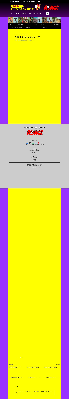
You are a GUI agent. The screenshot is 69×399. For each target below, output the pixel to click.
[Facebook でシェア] (15, 357)
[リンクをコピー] (42, 143)
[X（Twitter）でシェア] (17, 357)
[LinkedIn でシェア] (20, 357)
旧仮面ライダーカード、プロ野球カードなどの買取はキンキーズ (25, 1)
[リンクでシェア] (23, 357)
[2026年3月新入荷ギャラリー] (17, 371)
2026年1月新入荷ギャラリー (34, 377)
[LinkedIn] (36, 143)
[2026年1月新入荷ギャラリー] (34, 371)
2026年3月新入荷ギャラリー (16, 377)
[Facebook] (27, 143)
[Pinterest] (38, 143)
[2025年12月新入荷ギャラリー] (52, 371)
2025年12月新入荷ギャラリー (51, 377)
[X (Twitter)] (30, 143)
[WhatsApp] (33, 143)
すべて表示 (58, 364)
